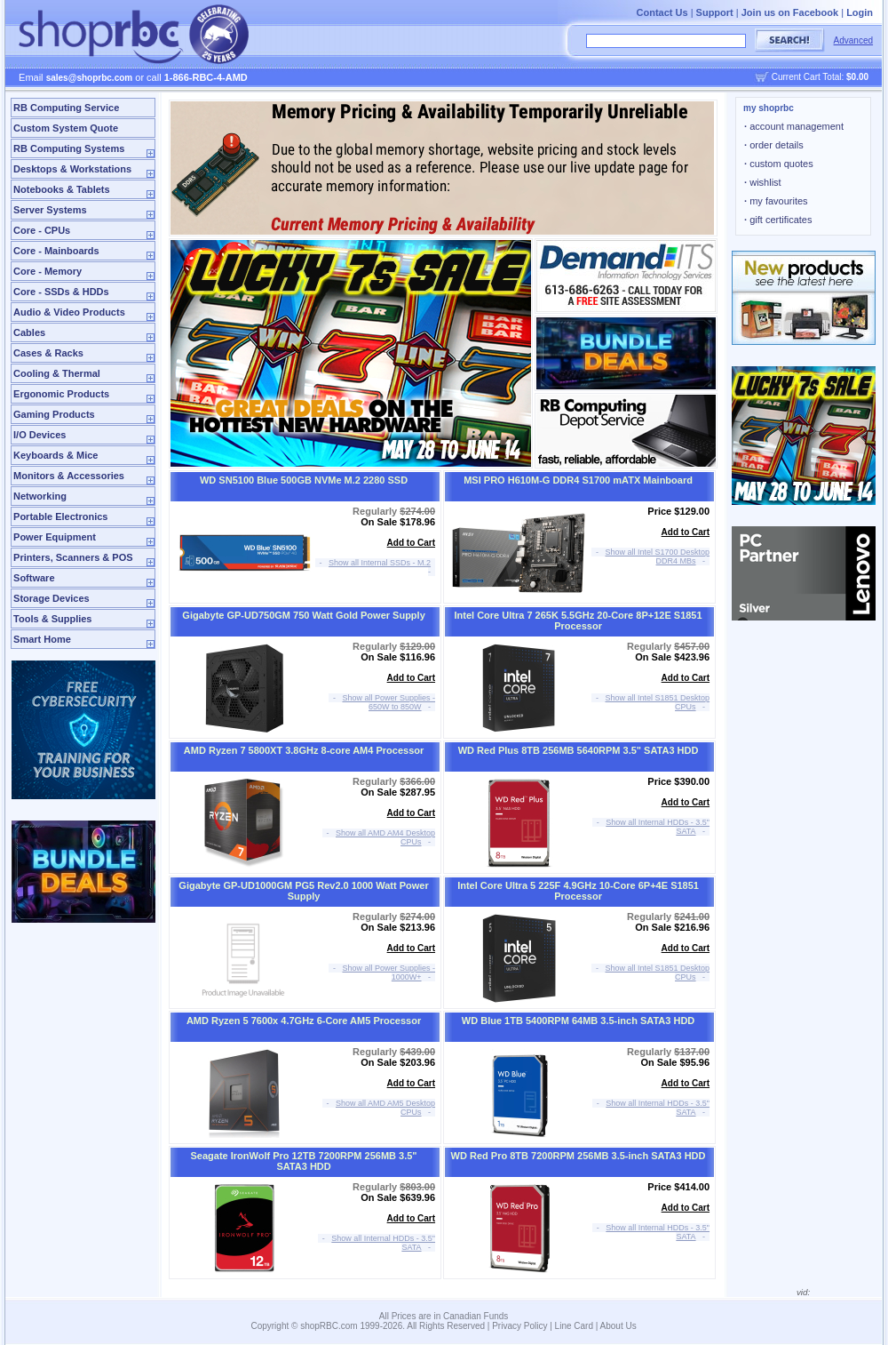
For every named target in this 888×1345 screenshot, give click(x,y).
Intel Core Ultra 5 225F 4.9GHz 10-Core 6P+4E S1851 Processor (578, 890)
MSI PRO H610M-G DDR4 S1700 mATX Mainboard (578, 480)
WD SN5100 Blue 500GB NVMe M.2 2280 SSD (304, 480)
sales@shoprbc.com (89, 78)
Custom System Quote (65, 128)
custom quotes (778, 163)
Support (714, 12)
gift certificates (778, 219)
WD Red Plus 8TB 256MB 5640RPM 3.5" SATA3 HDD (578, 750)
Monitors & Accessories (68, 475)
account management (794, 126)
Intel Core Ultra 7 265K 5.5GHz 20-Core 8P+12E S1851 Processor (578, 620)
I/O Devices (39, 434)
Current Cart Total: (820, 77)
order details (774, 145)
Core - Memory (47, 271)
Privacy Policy (519, 1326)
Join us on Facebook (789, 12)
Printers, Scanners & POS (73, 557)
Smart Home (42, 639)
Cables (29, 332)
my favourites (776, 201)
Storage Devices (51, 598)
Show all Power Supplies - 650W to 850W (389, 702)
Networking (40, 496)
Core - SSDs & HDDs (61, 291)
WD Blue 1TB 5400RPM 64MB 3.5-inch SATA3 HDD (578, 1020)
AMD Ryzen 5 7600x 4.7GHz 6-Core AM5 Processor (303, 1020)
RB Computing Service (66, 107)
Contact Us (662, 12)
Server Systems (50, 209)
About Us (618, 1326)
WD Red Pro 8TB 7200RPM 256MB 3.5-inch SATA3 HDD (578, 1155)
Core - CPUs (41, 230)
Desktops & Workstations (72, 169)
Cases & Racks (48, 353)
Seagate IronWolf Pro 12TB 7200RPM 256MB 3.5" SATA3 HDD (304, 1161)
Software (33, 577)
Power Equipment (54, 537)
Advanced (853, 40)
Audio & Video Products (69, 312)
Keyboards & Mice (55, 455)
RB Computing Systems (68, 148)
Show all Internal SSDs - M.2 (380, 562)
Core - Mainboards (56, 250)
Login (859, 12)
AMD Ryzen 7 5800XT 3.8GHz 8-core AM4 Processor (304, 750)
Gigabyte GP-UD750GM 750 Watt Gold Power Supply (303, 615)
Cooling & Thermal (56, 373)
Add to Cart (411, 543)
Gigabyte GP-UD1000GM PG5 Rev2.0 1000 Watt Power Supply (303, 890)
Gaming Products (54, 414)
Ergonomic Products (61, 393)
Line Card (574, 1326)
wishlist (762, 182)
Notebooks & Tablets (61, 189)
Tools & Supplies (52, 618)
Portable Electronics (60, 516)
